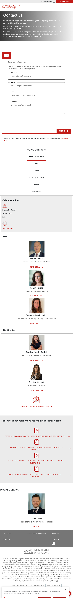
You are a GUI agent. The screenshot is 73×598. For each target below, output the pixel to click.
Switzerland (36, 192)
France (36, 171)
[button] (46, 1)
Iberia (36, 185)
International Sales (36, 157)
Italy (36, 164)
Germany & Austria (36, 178)
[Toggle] (70, 6)
